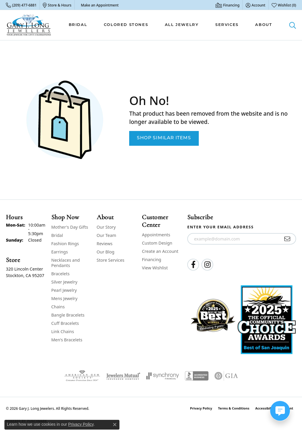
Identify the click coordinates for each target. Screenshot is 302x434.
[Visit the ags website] (82, 376)
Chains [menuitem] (58, 306)
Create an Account (160, 251)
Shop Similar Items (164, 138)
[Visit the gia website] (226, 376)
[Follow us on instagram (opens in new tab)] (207, 265)
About (263, 25)
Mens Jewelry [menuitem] (64, 298)
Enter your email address (220, 227)
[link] (21, 5)
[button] (255, 5)
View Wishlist (155, 268)
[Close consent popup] (114, 424)
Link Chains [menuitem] (62, 331)
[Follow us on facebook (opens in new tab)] (193, 265)
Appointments (156, 235)
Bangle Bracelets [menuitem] (68, 315)
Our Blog (105, 252)
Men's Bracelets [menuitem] (66, 340)
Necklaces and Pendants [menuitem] (65, 262)
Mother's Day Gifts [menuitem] (69, 227)
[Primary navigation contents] (170, 25)
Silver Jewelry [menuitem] (64, 282)
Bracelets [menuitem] (60, 273)
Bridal (78, 25)
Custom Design (157, 243)
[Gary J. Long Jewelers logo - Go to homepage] (29, 25)
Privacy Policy (201, 408)
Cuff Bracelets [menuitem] (65, 323)
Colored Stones (126, 25)
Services (227, 25)
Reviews (105, 243)
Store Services (110, 260)
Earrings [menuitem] (59, 252)
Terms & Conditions (233, 408)
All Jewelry (182, 25)
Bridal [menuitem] (57, 235)
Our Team (106, 235)
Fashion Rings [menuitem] (65, 243)
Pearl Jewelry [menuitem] (64, 290)
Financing (151, 259)
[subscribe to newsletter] (287, 239)
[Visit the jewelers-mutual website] (123, 376)
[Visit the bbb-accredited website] (197, 376)
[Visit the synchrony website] (162, 376)
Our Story (106, 227)
